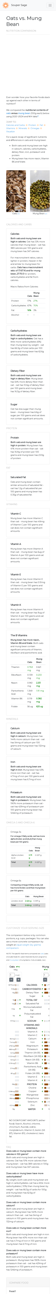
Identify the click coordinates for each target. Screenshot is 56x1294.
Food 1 (12, 1291)
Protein (32, 125)
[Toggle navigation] (50, 5)
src (19, 214)
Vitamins (10, 128)
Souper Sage (14, 5)
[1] (38, 116)
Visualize (10, 131)
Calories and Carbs (15, 125)
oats (8, 113)
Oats (14, 213)
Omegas (34, 128)
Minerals (23, 128)
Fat (41, 125)
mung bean (24, 113)
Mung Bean (38, 213)
